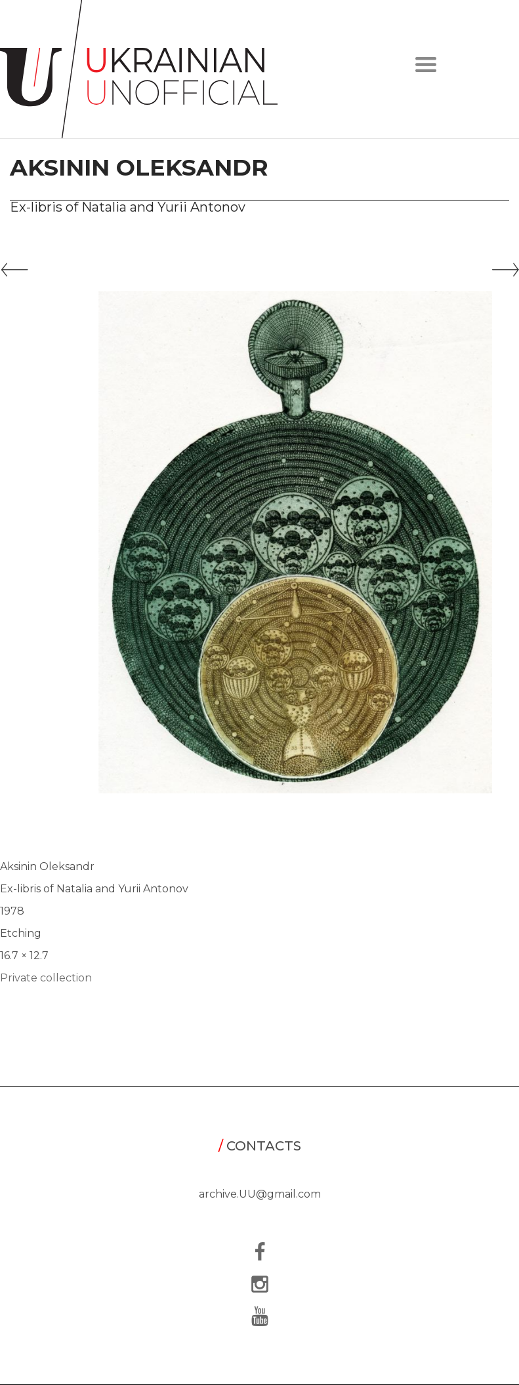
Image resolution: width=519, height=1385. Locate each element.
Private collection (46, 978)
